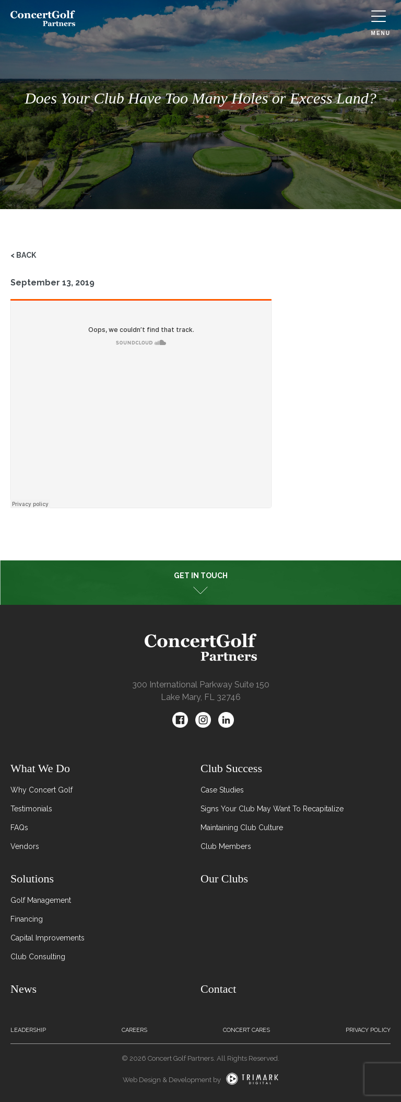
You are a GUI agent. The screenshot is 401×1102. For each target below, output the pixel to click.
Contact (218, 988)
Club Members (225, 846)
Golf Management (40, 900)
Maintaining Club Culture (241, 827)
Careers (134, 1030)
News (23, 988)
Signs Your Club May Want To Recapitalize (272, 809)
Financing (26, 919)
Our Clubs (224, 878)
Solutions (32, 878)
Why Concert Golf (41, 790)
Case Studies (222, 790)
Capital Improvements (47, 938)
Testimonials (31, 809)
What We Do (40, 768)
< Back (23, 255)
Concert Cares (246, 1030)
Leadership (28, 1030)
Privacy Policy (368, 1030)
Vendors (24, 846)
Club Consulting (37, 956)
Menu (381, 23)
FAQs (19, 827)
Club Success (231, 768)
